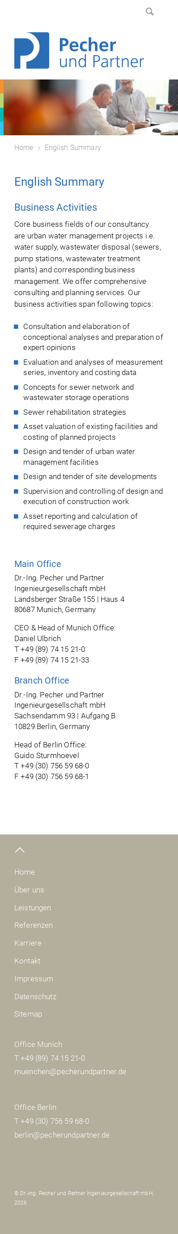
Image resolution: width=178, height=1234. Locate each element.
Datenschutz (35, 996)
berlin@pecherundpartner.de (62, 1134)
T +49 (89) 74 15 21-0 (49, 1058)
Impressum (33, 978)
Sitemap (28, 1013)
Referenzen (33, 925)
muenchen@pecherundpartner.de (70, 1071)
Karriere (28, 942)
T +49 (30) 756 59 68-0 (51, 1121)
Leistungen (32, 907)
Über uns (29, 889)
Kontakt (27, 960)
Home (24, 147)
